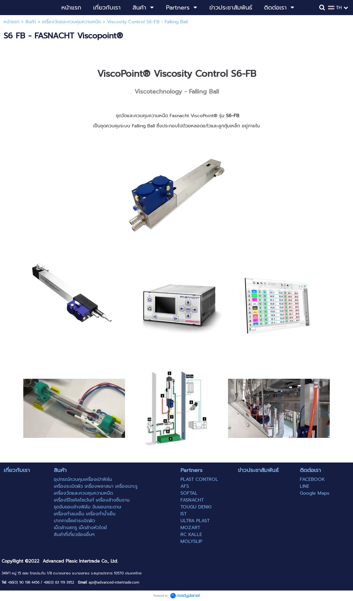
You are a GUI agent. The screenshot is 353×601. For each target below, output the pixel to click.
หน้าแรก (11, 21)
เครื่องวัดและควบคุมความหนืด (71, 21)
